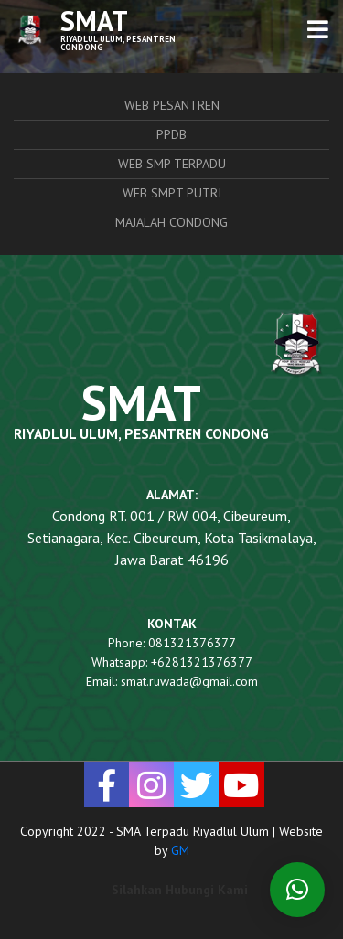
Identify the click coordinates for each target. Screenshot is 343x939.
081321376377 (192, 643)
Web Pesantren (172, 105)
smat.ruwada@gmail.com (189, 681)
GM (180, 850)
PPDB (171, 134)
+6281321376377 (201, 662)
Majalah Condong (171, 222)
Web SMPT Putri (172, 193)
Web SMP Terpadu (172, 163)
